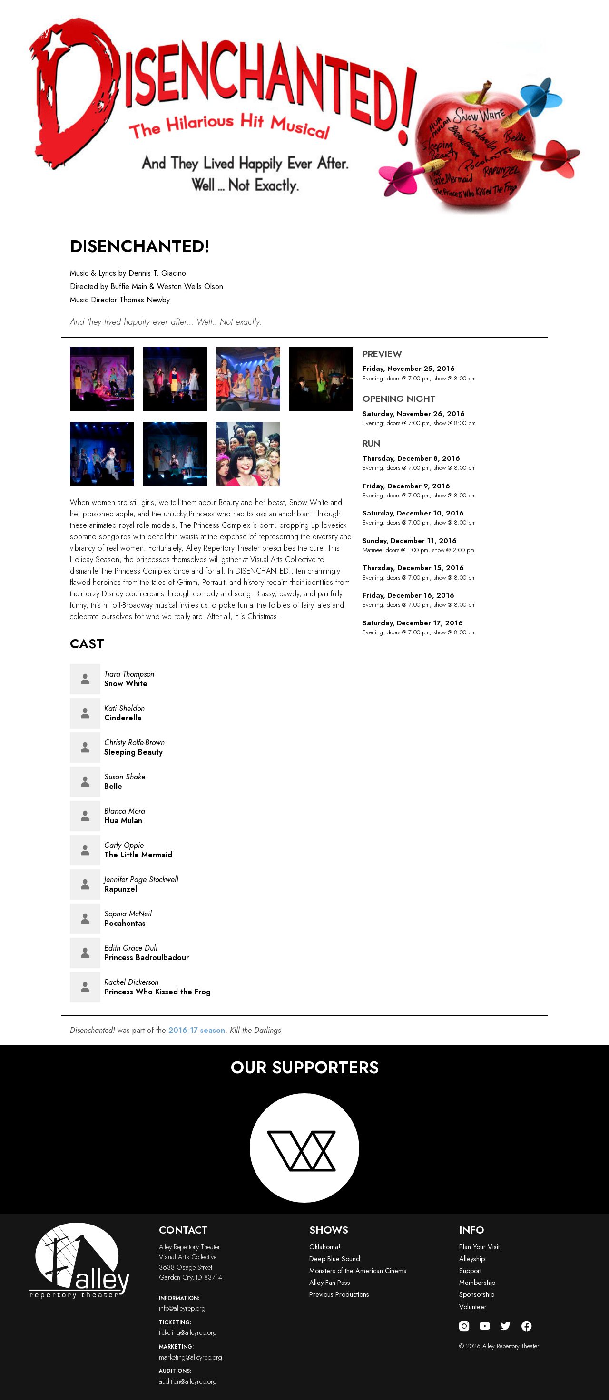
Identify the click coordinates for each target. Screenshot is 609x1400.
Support (470, 1270)
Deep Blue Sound (334, 1259)
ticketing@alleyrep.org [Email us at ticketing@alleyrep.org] (229, 1328)
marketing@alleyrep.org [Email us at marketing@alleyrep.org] (229, 1352)
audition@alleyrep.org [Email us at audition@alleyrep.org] (229, 1376)
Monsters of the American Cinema (358, 1270)
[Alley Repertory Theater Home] (29, 24)
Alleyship (472, 1259)
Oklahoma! (325, 1247)
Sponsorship (476, 1294)
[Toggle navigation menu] (588, 24)
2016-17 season (196, 1030)
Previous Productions (339, 1294)
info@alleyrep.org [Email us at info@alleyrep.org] (229, 1303)
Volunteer (473, 1307)
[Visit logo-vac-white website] (304, 1148)
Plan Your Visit (479, 1247)
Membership (477, 1282)
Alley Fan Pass (329, 1282)
